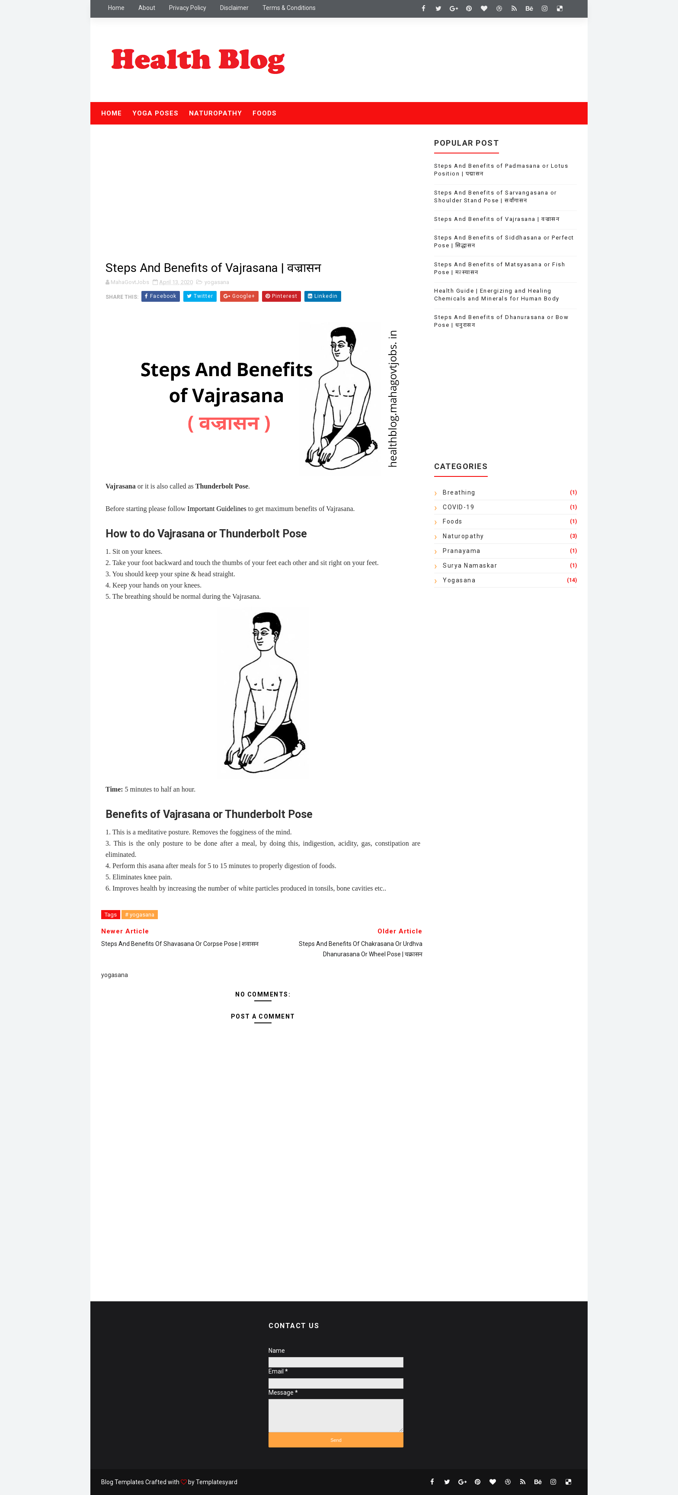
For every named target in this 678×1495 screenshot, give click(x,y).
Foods (265, 113)
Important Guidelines (216, 508)
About (146, 7)
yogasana (217, 282)
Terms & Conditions (289, 7)
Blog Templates (122, 1482)
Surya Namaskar (470, 565)
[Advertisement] (263, 193)
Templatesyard (216, 1482)
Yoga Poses (155, 113)
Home (116, 7)
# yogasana (139, 914)
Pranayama (462, 550)
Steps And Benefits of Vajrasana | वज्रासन (497, 219)
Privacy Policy (187, 7)
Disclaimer (234, 7)
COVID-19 (458, 507)
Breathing (459, 492)
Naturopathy (215, 113)
